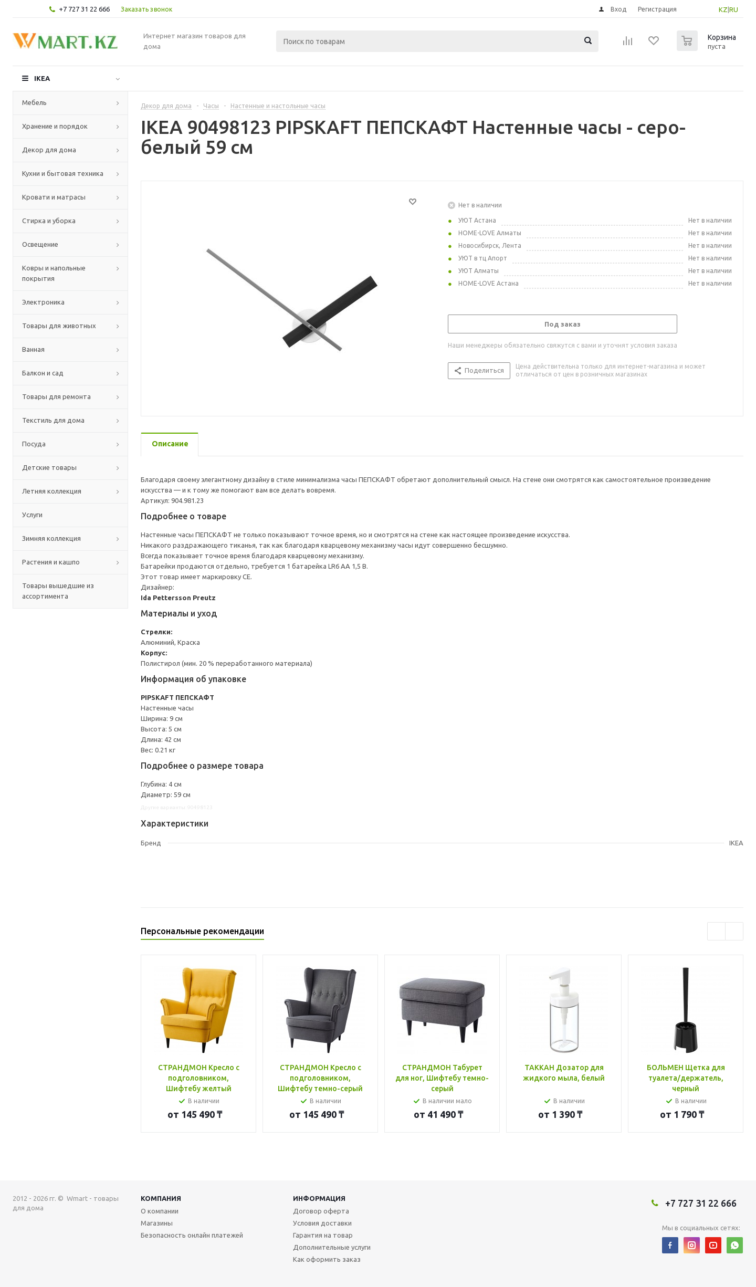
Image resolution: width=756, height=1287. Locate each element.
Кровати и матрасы (54, 197)
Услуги (32, 514)
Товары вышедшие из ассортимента (58, 591)
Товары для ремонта (56, 396)
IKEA (42, 78)
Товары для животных (59, 325)
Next (734, 931)
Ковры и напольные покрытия (54, 273)
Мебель (34, 102)
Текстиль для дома (53, 420)
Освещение (40, 244)
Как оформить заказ (327, 1259)
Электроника (43, 302)
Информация (319, 1198)
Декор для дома (49, 149)
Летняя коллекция (51, 491)
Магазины (157, 1223)
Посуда (34, 443)
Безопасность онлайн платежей (192, 1235)
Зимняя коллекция (51, 538)
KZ (723, 9)
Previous (716, 931)
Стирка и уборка (49, 220)
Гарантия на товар (323, 1235)
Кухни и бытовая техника (62, 173)
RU (733, 9)
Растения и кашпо (51, 562)
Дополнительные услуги (332, 1247)
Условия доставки (322, 1223)
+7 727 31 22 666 (84, 9)
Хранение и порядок (55, 126)
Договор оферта (321, 1211)
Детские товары (49, 467)
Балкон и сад (43, 372)
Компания (161, 1198)
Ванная (33, 349)
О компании (159, 1211)
